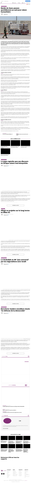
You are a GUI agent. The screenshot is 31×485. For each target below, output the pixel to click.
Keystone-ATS (6, 14)
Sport (7, 477)
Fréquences (14, 473)
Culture (8, 476)
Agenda (25, 472)
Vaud (7, 473)
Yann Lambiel (20, 472)
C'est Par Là (20, 473)
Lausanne (8, 472)
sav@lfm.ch (26, 480)
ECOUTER (28, 4)
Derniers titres (15, 472)
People (25, 473)
